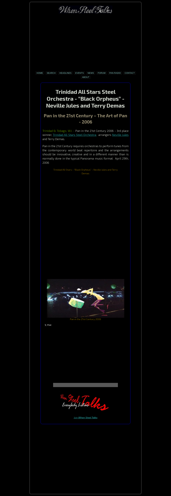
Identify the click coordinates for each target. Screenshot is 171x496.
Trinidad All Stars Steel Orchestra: (75, 135)
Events (79, 73)
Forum (102, 73)
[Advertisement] (85, 42)
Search (51, 73)
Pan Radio (115, 73)
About (85, 77)
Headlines (65, 73)
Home (40, 73)
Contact (130, 73)
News (91, 73)
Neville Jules (120, 135)
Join (85, 417)
